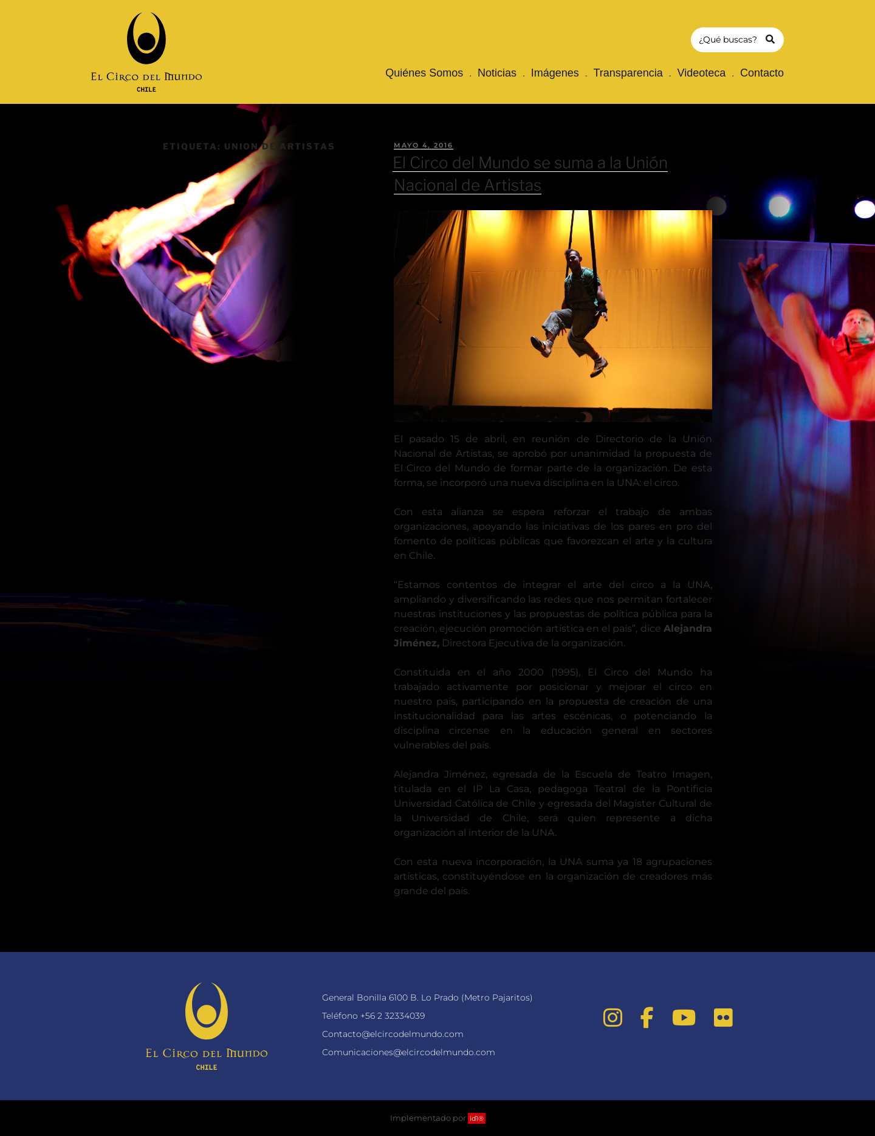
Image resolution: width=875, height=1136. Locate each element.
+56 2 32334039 (392, 1015)
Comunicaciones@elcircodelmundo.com (408, 1052)
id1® (477, 1118)
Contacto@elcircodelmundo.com (393, 1033)
